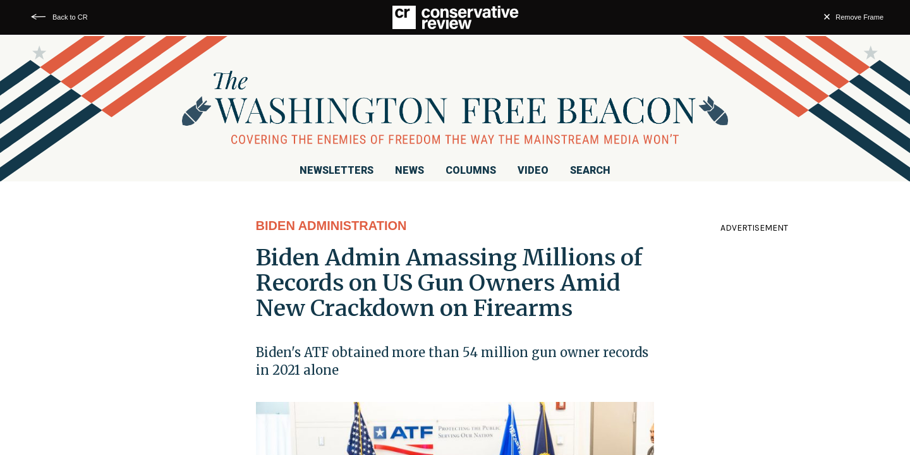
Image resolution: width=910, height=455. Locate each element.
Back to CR (70, 17)
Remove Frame (859, 17)
